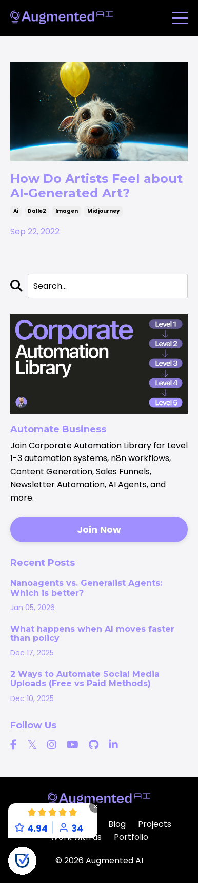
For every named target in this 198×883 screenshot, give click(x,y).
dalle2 (37, 211)
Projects (154, 824)
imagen (66, 211)
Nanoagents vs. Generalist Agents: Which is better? (86, 588)
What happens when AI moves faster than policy (92, 633)
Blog (117, 824)
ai (15, 211)
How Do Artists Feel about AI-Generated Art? (96, 186)
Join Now (99, 529)
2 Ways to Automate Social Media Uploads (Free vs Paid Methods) (85, 679)
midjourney (103, 211)
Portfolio (131, 837)
